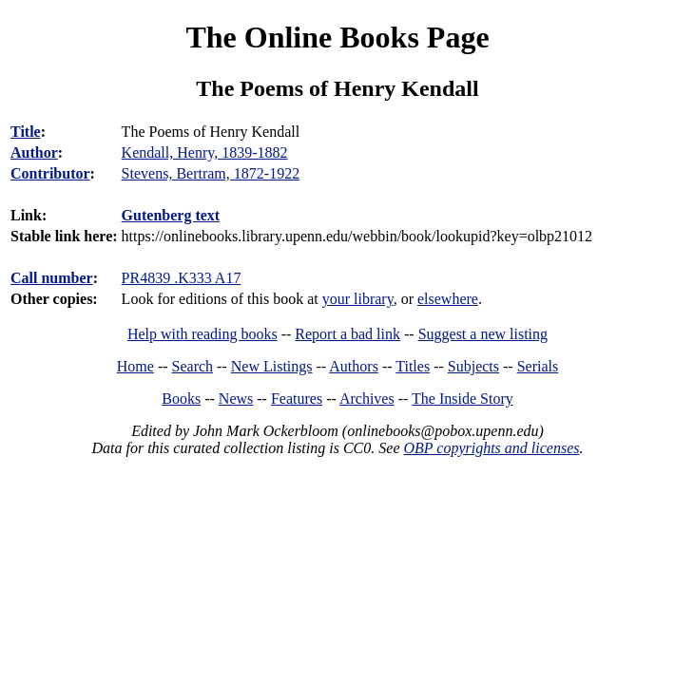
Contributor (50, 173)
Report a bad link (347, 334)
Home (135, 366)
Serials (538, 366)
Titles (412, 366)
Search (193, 366)
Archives (367, 398)
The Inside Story (462, 398)
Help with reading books (202, 334)
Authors (353, 366)
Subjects (473, 366)
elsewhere (447, 299)
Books (181, 398)
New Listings (272, 366)
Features (296, 398)
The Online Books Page (337, 37)
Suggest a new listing (483, 334)
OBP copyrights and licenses (491, 448)
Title (25, 132)
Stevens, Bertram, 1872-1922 (211, 173)
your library (358, 299)
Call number (51, 278)
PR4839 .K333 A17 (181, 278)
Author (34, 152)
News (236, 398)
